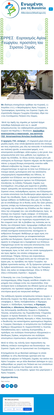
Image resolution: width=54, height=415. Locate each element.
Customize (9, 409)
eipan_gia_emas (36, 53)
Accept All (27, 409)
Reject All (18, 409)
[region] (18, 404)
